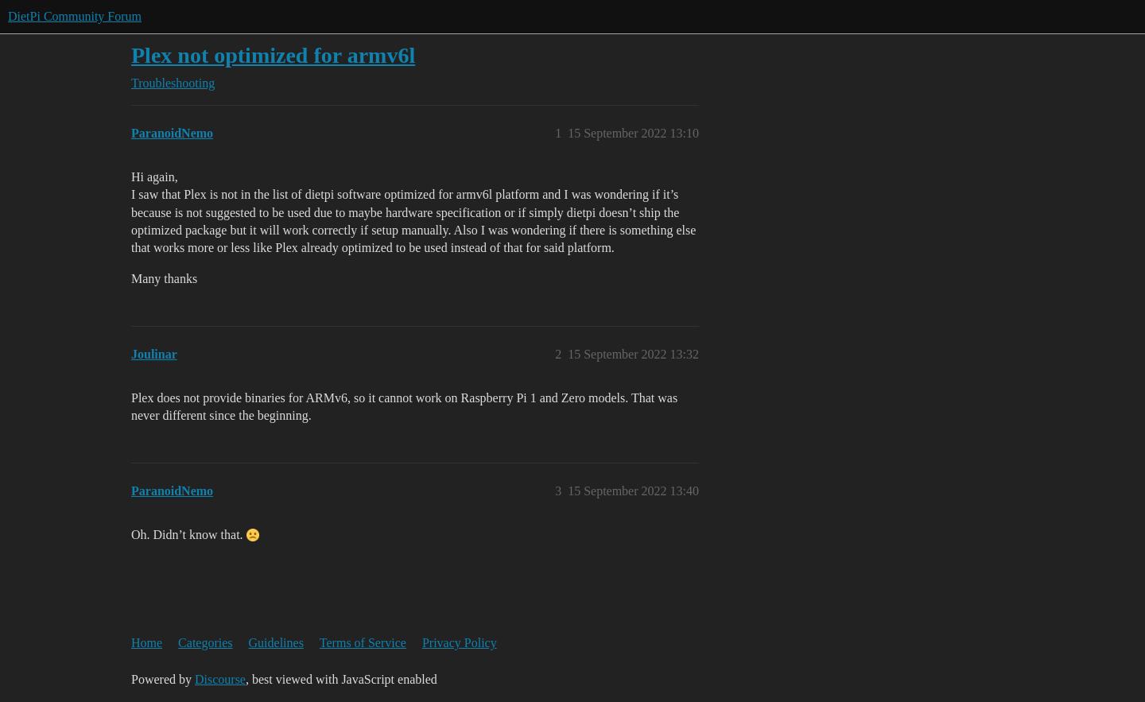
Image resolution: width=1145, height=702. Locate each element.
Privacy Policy (459, 643)
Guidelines (276, 643)
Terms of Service (363, 643)
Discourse (220, 679)
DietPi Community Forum (75, 16)
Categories (205, 643)
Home (146, 643)
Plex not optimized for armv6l (273, 55)
